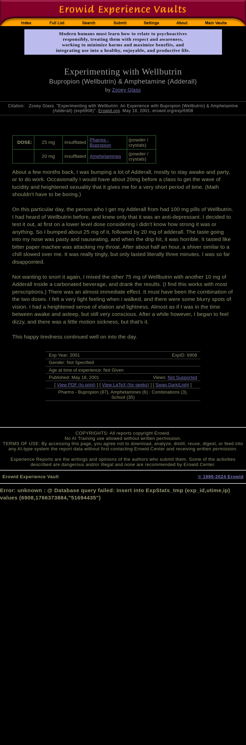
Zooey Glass (126, 90)
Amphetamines (105, 156)
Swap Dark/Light (172, 384)
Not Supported (182, 377)
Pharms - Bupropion (100, 142)
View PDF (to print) (76, 384)
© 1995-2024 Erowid (221, 476)
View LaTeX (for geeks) (125, 384)
